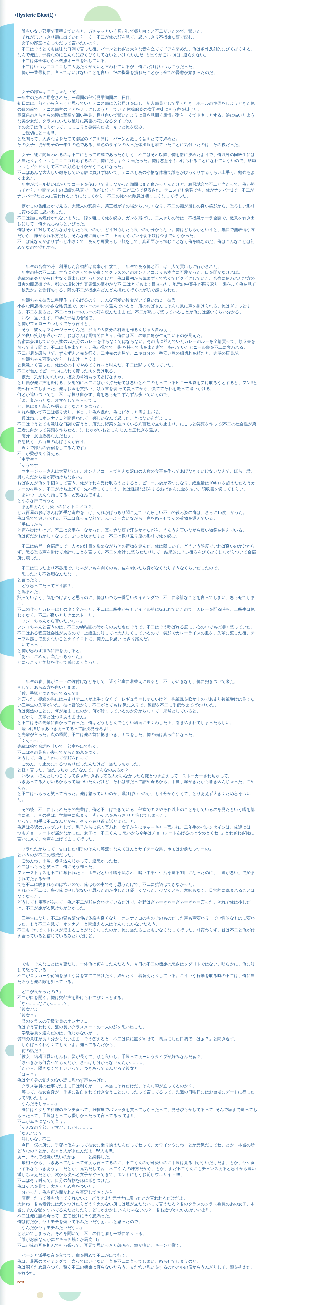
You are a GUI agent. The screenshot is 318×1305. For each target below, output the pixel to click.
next (20, 1282)
